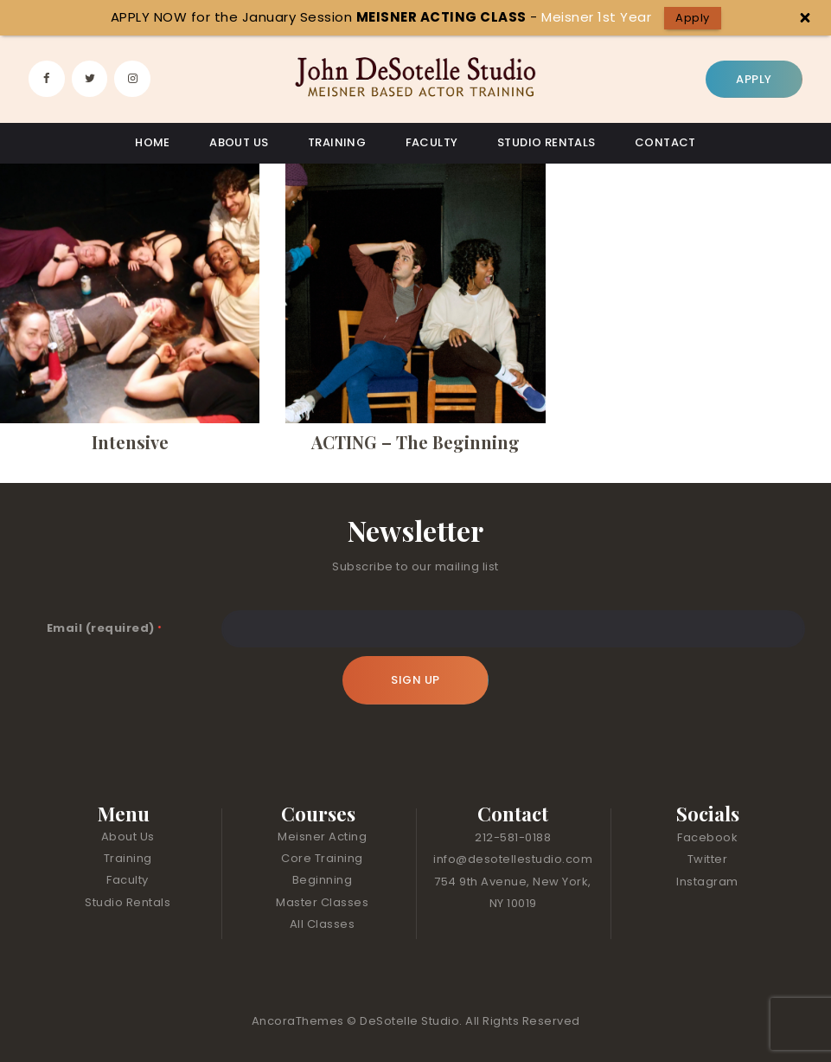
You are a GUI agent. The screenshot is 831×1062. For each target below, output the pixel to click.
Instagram (707, 881)
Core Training (322, 858)
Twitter (707, 859)
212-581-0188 (513, 837)
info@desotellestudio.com (512, 859)
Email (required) (105, 628)
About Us (128, 836)
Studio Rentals (127, 902)
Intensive (130, 442)
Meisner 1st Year (596, 17)
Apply (692, 18)
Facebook (707, 837)
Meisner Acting (322, 836)
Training (128, 858)
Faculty (127, 880)
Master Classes (322, 902)
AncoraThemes (300, 1021)
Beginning (322, 880)
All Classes (322, 924)
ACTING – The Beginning (415, 442)
